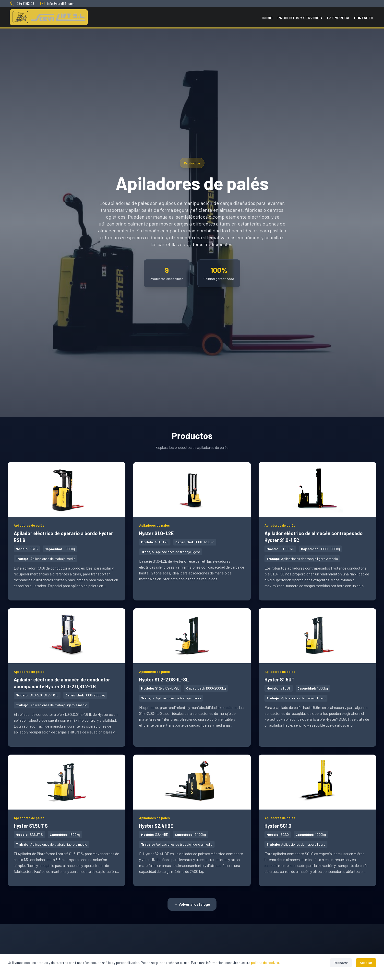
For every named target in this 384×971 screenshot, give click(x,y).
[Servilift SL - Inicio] (49, 17)
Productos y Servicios (299, 17)
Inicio (267, 17)
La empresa (338, 17)
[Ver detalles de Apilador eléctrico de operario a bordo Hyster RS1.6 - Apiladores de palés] (66, 531)
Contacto (363, 17)
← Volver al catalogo (192, 904)
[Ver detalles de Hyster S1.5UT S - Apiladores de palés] (66, 820)
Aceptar (366, 962)
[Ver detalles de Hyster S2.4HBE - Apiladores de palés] (192, 820)
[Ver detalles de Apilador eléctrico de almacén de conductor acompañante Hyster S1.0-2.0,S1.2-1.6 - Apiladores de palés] (66, 677)
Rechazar (341, 962)
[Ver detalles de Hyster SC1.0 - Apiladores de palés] (317, 820)
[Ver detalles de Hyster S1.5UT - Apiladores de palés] (317, 674)
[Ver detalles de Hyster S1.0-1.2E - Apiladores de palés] (192, 528)
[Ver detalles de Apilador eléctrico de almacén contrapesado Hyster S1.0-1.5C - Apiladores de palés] (317, 531)
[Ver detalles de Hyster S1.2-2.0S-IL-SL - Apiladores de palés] (192, 674)
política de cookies (265, 962)
